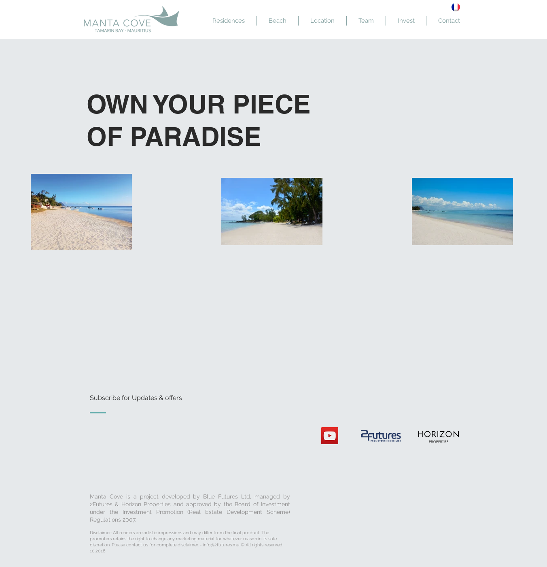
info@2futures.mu (221, 545)
